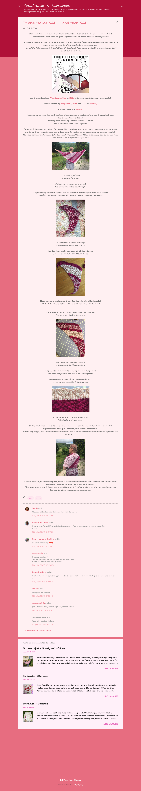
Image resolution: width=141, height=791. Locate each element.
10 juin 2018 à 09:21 (43, 532)
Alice (63, 98)
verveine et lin (38, 603)
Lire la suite (111, 668)
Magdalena (55, 98)
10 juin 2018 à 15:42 (42, 596)
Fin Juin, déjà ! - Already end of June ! (44, 648)
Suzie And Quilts (40, 522)
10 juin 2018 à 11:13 (42, 546)
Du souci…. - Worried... (35, 676)
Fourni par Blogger (70, 780)
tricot (38, 498)
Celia (84, 103)
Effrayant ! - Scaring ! (35, 703)
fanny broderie (39, 572)
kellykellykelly (78, 785)
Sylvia (35, 508)
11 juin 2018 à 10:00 (42, 610)
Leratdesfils (37, 553)
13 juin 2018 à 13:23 (42, 624)
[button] (117, 22)
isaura (35, 589)
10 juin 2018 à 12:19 (42, 582)
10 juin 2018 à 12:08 (43, 565)
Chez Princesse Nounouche (47, 5)
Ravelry (93, 103)
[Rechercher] (121, 6)
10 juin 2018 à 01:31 (42, 515)
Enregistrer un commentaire (38, 630)
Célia (71, 98)
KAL (30, 498)
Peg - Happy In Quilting (43, 539)
